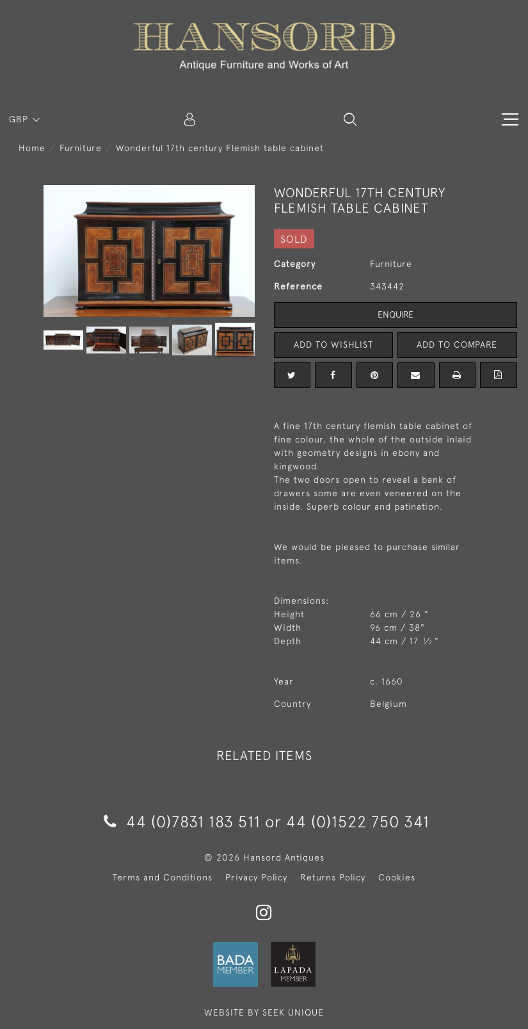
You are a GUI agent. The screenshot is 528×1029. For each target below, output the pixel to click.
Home (32, 148)
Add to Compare (457, 344)
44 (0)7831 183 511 (182, 821)
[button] (350, 119)
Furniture (81, 148)
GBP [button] (20, 119)
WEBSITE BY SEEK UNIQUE (264, 1012)
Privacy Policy (256, 877)
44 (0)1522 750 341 (357, 821)
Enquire (395, 314)
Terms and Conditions (162, 877)
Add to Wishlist (333, 344)
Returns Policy (332, 877)
